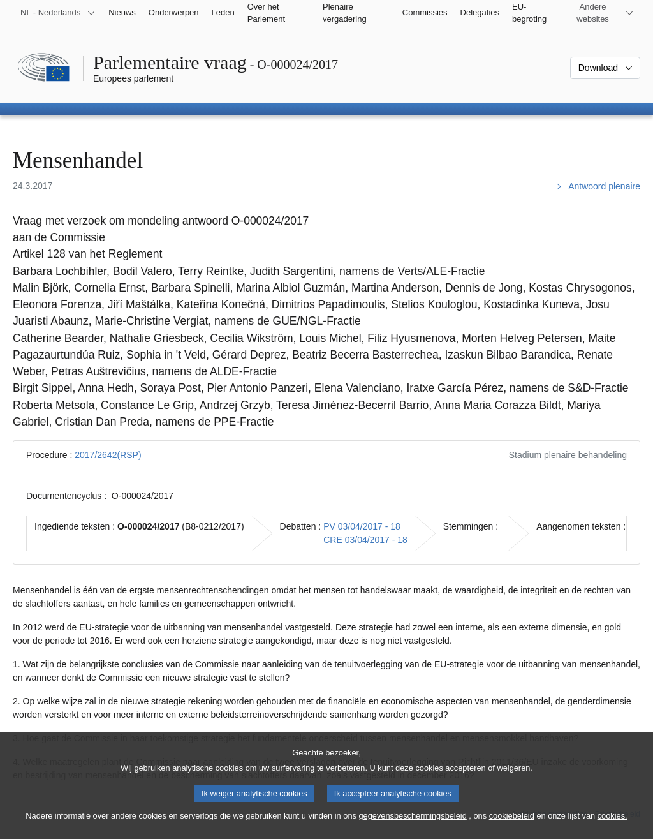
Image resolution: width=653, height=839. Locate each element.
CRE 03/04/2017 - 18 (365, 540)
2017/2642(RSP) (108, 455)
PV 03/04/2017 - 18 (361, 526)
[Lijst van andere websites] (600, 13)
